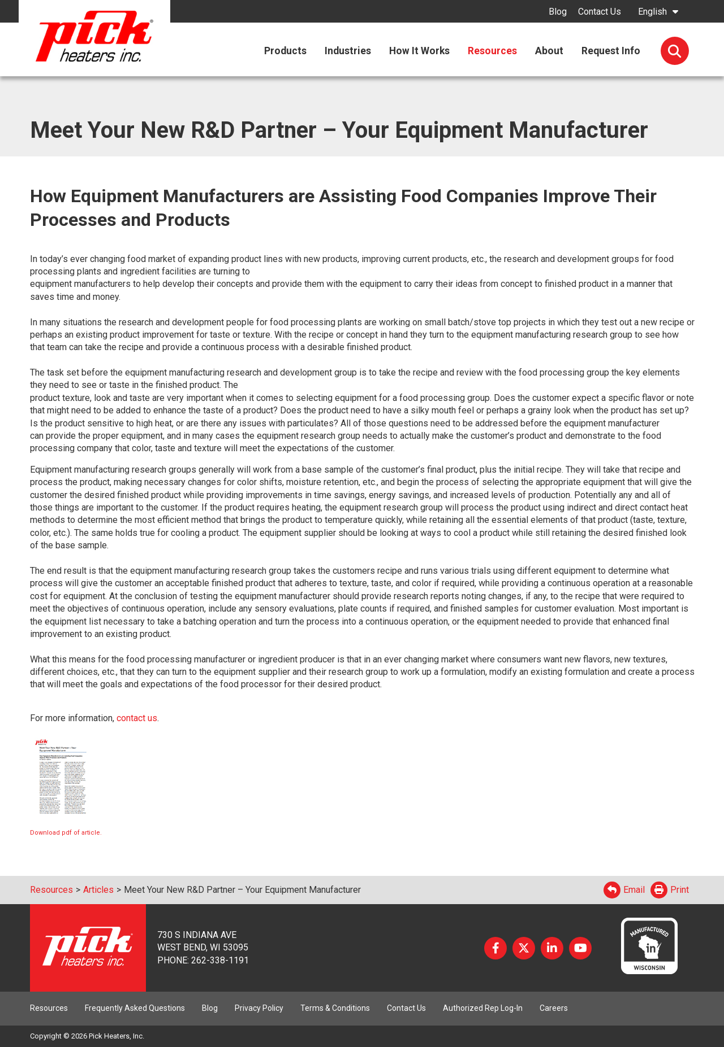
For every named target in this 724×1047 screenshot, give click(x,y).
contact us (135, 718)
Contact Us (599, 11)
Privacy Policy (259, 1008)
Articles (98, 889)
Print (669, 889)
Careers (554, 1008)
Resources (51, 889)
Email (624, 889)
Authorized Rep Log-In (483, 1008)
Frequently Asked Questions (135, 1008)
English (652, 11)
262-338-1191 (220, 960)
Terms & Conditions (335, 1008)
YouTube (580, 948)
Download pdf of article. (66, 832)
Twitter (523, 948)
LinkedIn (552, 948)
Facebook (495, 948)
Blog (558, 11)
